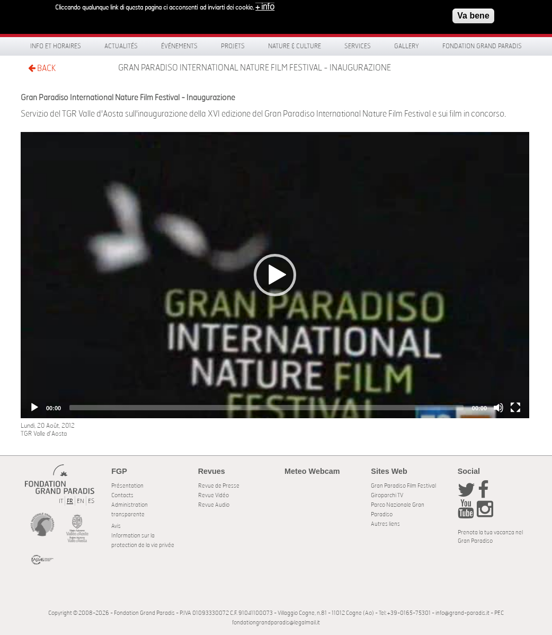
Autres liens (385, 524)
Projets (233, 46)
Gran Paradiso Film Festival (403, 486)
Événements (179, 46)
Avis (116, 526)
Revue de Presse (218, 486)
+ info (264, 6)
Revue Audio (213, 505)
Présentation (127, 486)
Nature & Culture (294, 46)
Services (357, 46)
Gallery (406, 46)
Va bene (473, 15)
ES (91, 501)
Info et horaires (55, 46)
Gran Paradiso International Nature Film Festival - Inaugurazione (254, 68)
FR (70, 501)
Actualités (121, 46)
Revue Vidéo (213, 495)
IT (61, 501)
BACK (42, 68)
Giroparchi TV (387, 495)
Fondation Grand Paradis (482, 46)
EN (80, 501)
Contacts (122, 495)
